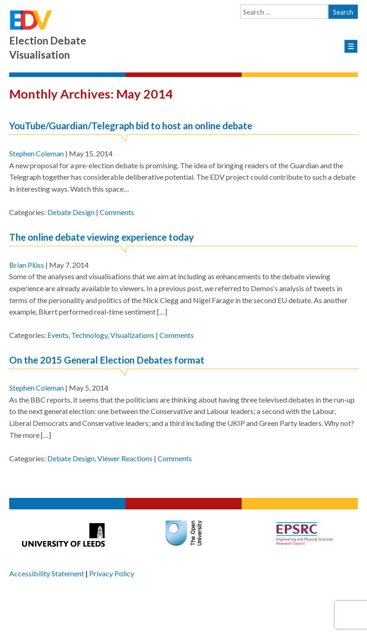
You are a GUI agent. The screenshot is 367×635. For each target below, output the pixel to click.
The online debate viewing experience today (101, 237)
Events (57, 335)
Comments (117, 212)
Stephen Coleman (36, 153)
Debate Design (71, 212)
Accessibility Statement (46, 573)
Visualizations (132, 335)
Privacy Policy (111, 573)
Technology (89, 335)
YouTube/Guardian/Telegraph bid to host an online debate (130, 125)
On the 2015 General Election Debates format (106, 359)
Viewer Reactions (124, 458)
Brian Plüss (26, 264)
